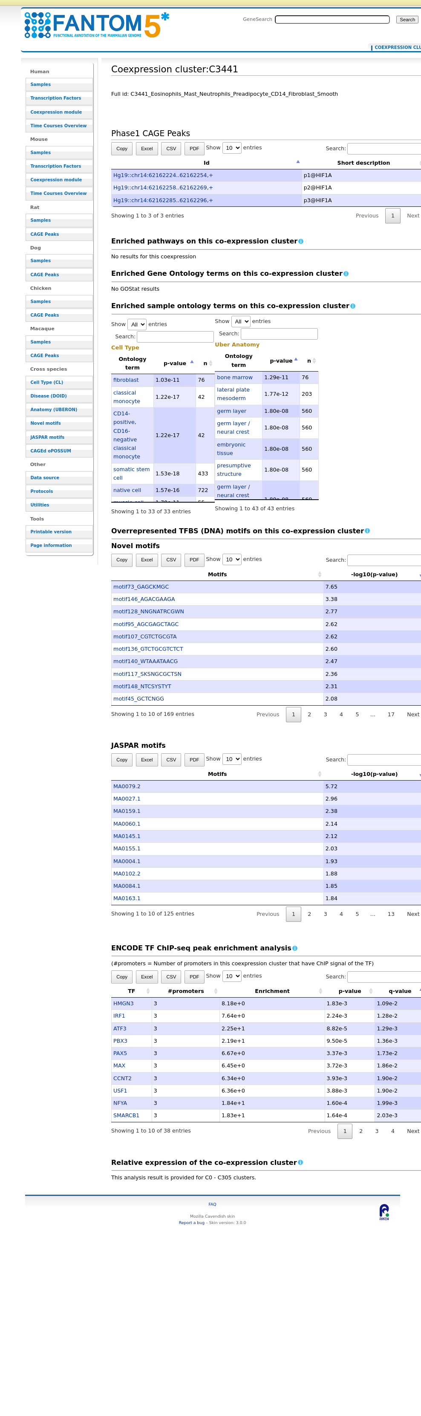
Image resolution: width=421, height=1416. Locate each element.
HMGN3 (123, 1003)
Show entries (234, 147)
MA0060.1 (127, 824)
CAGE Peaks (44, 234)
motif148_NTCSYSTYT (142, 686)
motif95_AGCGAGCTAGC (146, 624)
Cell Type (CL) (46, 382)
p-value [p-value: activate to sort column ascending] (350, 991)
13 (391, 914)
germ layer (231, 411)
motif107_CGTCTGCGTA (145, 636)
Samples (40, 84)
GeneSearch (257, 19)
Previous (367, 215)
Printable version (51, 531)
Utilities (39, 505)
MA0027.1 (127, 798)
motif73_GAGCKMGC (141, 587)
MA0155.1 (127, 848)
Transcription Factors (55, 98)
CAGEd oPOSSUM (50, 451)
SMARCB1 (126, 1115)
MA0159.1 (127, 811)
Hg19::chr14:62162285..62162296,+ (163, 200)
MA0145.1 (127, 836)
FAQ (212, 1204)
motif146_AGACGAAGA (144, 599)
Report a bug (192, 1222)
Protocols (41, 491)
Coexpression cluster (397, 48)
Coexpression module (56, 112)
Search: (164, 336)
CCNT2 (122, 1078)
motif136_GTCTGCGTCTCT (148, 649)
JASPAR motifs (47, 437)
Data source (44, 477)
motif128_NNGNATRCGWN (148, 611)
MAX (119, 1065)
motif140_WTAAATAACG (145, 661)
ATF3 (120, 1028)
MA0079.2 (127, 786)
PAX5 (120, 1053)
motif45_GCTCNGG (138, 698)
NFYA (120, 1103)
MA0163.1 (127, 898)
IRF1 (119, 1016)
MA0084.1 (127, 886)
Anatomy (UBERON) (53, 409)
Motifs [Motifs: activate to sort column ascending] (175, 574)
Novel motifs (45, 423)
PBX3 (120, 1041)
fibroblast (126, 380)
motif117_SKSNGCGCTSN (147, 674)
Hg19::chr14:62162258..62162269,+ (163, 187)
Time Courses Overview (58, 125)
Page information (51, 545)
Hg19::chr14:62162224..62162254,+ (163, 175)
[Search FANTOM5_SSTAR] (332, 19)
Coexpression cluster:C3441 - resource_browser (91, 20)
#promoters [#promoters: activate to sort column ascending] (186, 991)
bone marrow (235, 377)
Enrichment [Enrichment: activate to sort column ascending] (272, 991)
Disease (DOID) (48, 396)
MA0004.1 (127, 861)
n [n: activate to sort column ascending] (206, 363)
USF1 (120, 1090)
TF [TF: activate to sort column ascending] (131, 991)
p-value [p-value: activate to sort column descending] (175, 363)
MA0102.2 (127, 873)
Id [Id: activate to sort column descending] (207, 163)
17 (391, 714)
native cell (127, 490)
